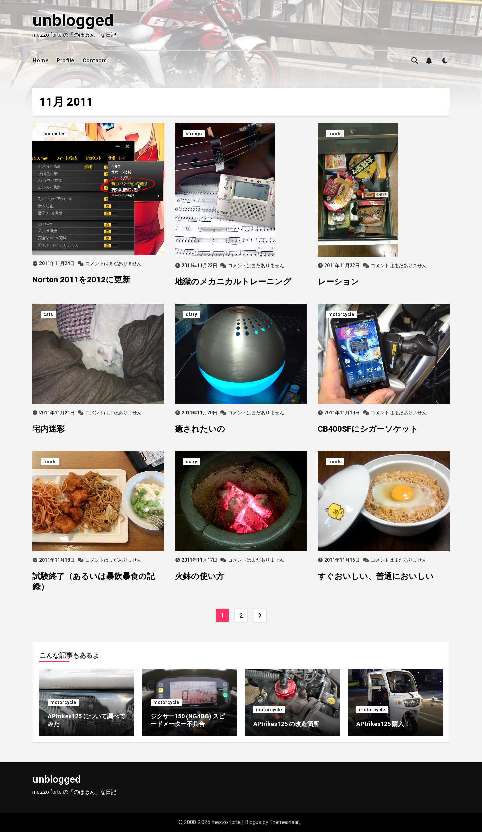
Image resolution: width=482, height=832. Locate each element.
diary (191, 314)
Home (41, 60)
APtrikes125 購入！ (383, 723)
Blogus (253, 822)
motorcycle (341, 314)
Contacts (95, 60)
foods (335, 133)
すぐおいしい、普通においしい (376, 576)
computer (54, 133)
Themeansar (284, 822)
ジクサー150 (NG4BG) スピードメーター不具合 (188, 720)
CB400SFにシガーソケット (368, 429)
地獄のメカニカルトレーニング (233, 281)
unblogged (73, 20)
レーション (338, 281)
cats (48, 314)
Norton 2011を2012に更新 (81, 279)
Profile (66, 60)
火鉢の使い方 (199, 576)
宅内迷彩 (48, 429)
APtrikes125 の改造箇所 (286, 723)
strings (194, 133)
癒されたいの (200, 429)
